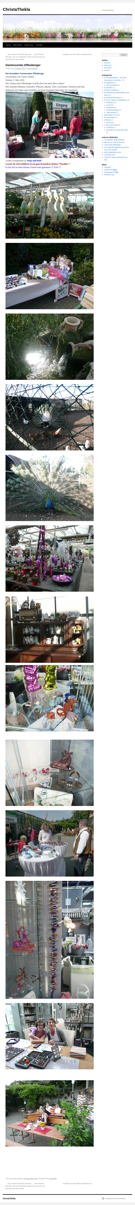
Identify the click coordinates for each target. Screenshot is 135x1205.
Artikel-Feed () (110, 170)
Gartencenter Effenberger (112, 145)
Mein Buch (17, 45)
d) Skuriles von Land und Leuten (117, 130)
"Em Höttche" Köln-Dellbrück (114, 140)
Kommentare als (111, 172)
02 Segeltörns (108, 83)
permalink (52, 1179)
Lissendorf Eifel (109, 155)
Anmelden (107, 167)
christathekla (32, 69)
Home (8, 45)
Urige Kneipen (111, 112)
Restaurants (110, 107)
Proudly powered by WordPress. (115, 1198)
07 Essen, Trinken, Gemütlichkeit (115, 100)
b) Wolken (109, 127)
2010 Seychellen (111, 85)
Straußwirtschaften (112, 110)
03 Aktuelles (108, 88)
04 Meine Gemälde (110, 90)
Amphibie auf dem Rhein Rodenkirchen (78, 54)
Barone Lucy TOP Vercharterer (114, 142)
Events (108, 105)
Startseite (107, 63)
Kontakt (39, 45)
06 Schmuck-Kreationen (112, 98)
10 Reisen (107, 120)
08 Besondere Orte (31, 1179)
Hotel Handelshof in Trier (112, 152)
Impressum (29, 45)
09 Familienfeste (109, 117)
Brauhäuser (110, 102)
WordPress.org (109, 175)
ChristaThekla (16, 9)
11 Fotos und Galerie (111, 125)
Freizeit (108, 122)
